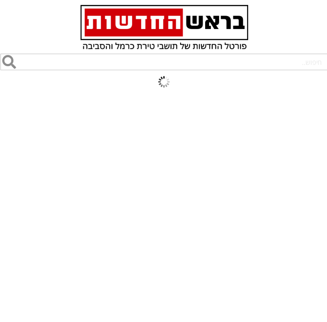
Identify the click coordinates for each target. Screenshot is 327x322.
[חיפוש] (8, 62)
